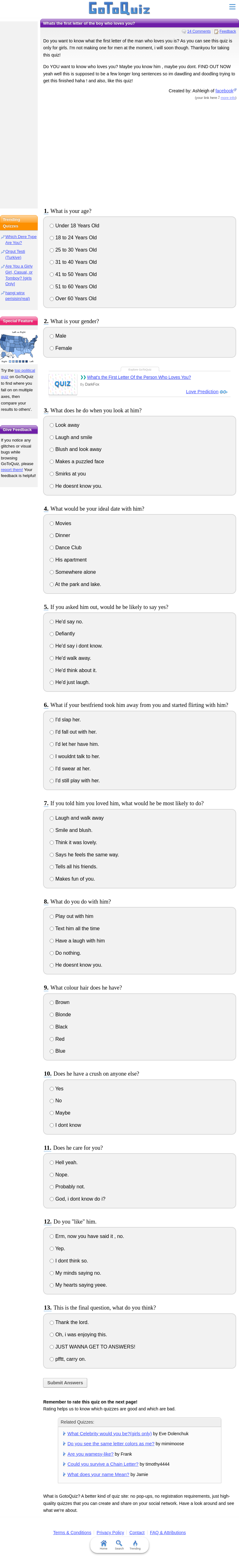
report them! (12, 469)
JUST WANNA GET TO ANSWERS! (92, 1346)
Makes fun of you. (72, 879)
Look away (64, 425)
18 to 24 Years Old (73, 237)
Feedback (228, 31)
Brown (59, 1002)
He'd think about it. (73, 670)
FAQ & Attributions (168, 1532)
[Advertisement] (139, 153)
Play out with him (71, 916)
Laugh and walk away (76, 818)
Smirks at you (68, 473)
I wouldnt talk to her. (75, 756)
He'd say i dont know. (76, 646)
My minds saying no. (75, 1273)
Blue (57, 1051)
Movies (60, 523)
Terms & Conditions (72, 1532)
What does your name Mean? (99, 1474)
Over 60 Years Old (73, 298)
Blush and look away (75, 449)
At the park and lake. (75, 584)
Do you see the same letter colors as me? (111, 1443)
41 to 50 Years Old (73, 274)
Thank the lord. (69, 1322)
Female (61, 348)
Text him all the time (75, 928)
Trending (135, 1545)
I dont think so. (69, 1260)
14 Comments (199, 31)
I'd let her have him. (74, 744)
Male (58, 336)
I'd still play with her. (75, 780)
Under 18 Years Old (74, 225)
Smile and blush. (71, 830)
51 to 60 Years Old (73, 286)
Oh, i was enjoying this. (78, 1334)
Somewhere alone (73, 572)
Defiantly (62, 633)
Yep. (57, 1248)
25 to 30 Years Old (73, 249)
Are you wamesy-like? (91, 1454)
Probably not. (67, 1186)
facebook (224, 90)
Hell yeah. (64, 1162)
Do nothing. (65, 953)
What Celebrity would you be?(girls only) (110, 1433)
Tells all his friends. (73, 866)
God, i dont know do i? (77, 1199)
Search (119, 1545)
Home (104, 1545)
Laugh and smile (71, 437)
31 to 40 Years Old (73, 262)
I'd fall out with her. (73, 732)
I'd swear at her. (70, 768)
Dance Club (65, 547)
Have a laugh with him (77, 940)
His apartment (68, 559)
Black (59, 1026)
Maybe (60, 1113)
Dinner (60, 535)
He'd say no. (66, 621)
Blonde (60, 1014)
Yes (56, 1088)
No (56, 1100)
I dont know (65, 1125)
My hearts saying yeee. (78, 1285)
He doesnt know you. (76, 486)
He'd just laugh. (70, 682)
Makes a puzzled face (77, 461)
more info (228, 98)
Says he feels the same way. (84, 854)
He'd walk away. (70, 658)
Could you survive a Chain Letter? (103, 1464)
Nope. (59, 1174)
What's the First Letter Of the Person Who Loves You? (139, 377)
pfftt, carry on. (68, 1359)
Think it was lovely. (73, 842)
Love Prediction (202, 391)
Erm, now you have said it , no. (87, 1236)
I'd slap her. (65, 719)
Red (57, 1039)
